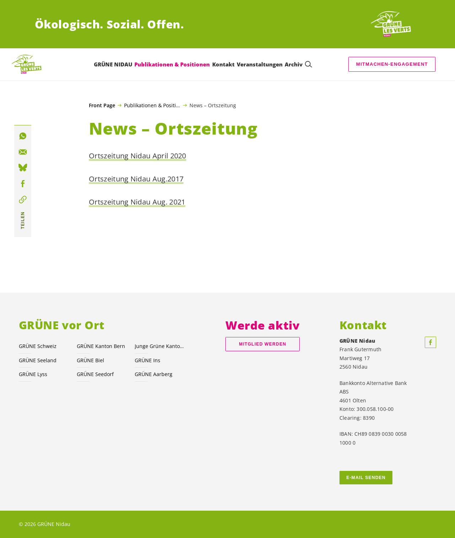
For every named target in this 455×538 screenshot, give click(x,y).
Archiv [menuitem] (294, 64)
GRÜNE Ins (147, 360)
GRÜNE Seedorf (95, 374)
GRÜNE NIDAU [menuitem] (113, 64)
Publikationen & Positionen (152, 105)
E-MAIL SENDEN (366, 477)
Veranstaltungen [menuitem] (260, 64)
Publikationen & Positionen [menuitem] (172, 64)
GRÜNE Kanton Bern (101, 346)
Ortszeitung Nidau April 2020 (137, 156)
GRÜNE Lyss (33, 374)
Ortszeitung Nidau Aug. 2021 (137, 202)
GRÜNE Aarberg (153, 374)
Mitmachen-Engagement (392, 64)
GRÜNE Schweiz (38, 346)
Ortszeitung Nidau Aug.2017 (136, 179)
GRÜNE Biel (90, 360)
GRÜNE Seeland (38, 360)
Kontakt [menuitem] (223, 64)
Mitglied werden (262, 344)
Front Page (102, 105)
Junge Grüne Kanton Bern (159, 346)
